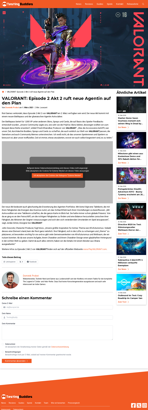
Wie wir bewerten (58, 403)
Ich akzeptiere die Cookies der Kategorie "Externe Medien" (57, 175)
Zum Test (124, 234)
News (78, 4)
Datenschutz (37, 345)
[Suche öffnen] (143, 4)
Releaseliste (132, 4)
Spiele (110, 4)
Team (46, 403)
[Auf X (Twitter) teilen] (21, 262)
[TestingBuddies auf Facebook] (133, 405)
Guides (100, 4)
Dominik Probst (12, 107)
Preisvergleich (74, 403)
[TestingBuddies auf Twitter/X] (139, 405)
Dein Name (6, 313)
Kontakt (119, 4)
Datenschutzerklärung (60, 347)
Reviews (89, 4)
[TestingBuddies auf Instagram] (144, 405)
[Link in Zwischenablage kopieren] (9, 262)
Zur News (124, 127)
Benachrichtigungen (38, 353)
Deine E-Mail (7, 303)
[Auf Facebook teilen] (31, 262)
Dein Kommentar (8, 323)
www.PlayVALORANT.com (95, 249)
